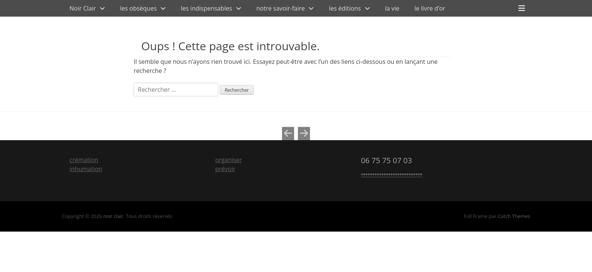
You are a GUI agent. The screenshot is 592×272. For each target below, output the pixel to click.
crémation (83, 160)
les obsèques (138, 8)
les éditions (345, 8)
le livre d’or (430, 8)
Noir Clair (82, 8)
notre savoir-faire (280, 8)
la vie (392, 8)
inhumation (85, 169)
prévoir (225, 169)
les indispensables (206, 8)
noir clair (113, 216)
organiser (228, 160)
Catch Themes (514, 216)
